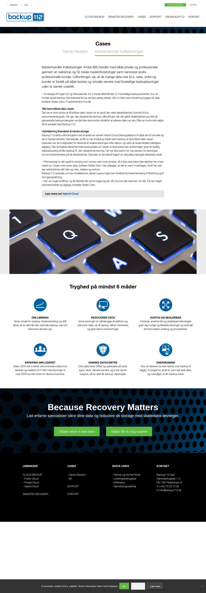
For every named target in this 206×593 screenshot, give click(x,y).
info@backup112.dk (170, 490)
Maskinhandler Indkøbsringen (119, 52)
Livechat (193, 5)
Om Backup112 (174, 17)
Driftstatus (13, 5)
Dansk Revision (75, 52)
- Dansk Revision (76, 475)
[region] (103, 30)
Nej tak (138, 586)
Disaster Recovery (121, 17)
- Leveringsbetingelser (124, 479)
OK (124, 586)
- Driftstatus (118, 482)
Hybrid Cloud (71, 194)
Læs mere (155, 586)
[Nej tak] (202, 586)
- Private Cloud (31, 482)
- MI (69, 479)
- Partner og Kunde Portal (126, 475)
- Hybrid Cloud (31, 486)
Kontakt (194, 17)
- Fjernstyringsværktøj (124, 486)
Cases (142, 17)
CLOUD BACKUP (32, 475)
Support (155, 17)
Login (26, 5)
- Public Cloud (30, 479)
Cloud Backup (94, 17)
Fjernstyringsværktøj (175, 5)
